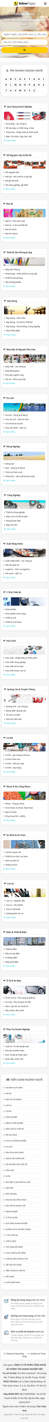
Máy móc (9, 1188)
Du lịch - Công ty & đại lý (16, 415)
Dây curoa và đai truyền (17, 516)
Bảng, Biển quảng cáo (16, 710)
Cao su (10, 883)
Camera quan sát (13, 852)
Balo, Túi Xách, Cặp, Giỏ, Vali (19, 136)
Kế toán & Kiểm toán (14, 1050)
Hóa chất (11, 640)
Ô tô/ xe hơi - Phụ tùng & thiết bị (20, 997)
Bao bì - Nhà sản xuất (15, 221)
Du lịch (10, 398)
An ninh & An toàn (15, 835)
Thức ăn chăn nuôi (13, 472)
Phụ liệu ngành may (14, 375)
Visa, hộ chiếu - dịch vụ (15, 427)
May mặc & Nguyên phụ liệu (20, 349)
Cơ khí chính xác (12, 759)
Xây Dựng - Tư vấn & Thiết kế (19, 322)
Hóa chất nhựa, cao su (15, 670)
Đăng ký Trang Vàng (15, 1353)
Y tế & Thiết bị (13, 592)
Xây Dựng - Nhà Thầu (15, 318)
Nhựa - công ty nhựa (14, 803)
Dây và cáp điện (12, 953)
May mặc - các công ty (15, 366)
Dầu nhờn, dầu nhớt (14, 1010)
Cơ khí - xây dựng (13, 767)
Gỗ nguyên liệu (12, 172)
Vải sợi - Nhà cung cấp (15, 379)
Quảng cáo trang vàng (28, 1315)
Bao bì (9, 203)
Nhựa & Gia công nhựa (18, 786)
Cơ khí (9, 737)
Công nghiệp (13, 495)
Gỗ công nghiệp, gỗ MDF (16, 185)
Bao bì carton (11, 233)
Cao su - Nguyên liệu (15, 900)
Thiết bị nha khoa (13, 622)
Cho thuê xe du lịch (14, 423)
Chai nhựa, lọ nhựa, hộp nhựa (19, 807)
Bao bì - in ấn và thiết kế (16, 225)
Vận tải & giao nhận (15, 1152)
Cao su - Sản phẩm (14, 905)
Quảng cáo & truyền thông (21, 689)
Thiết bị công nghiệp (15, 512)
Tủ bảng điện (11, 957)
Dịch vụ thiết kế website (27, 1331)
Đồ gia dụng (11, 1135)
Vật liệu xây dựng (13, 1265)
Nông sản (9, 463)
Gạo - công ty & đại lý (15, 468)
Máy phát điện (12, 962)
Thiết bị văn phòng (14, 278)
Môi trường (11, 1194)
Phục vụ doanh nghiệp (18, 1029)
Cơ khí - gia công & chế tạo (17, 755)
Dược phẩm (10, 609)
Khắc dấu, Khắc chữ (14, 1059)
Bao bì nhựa (10, 229)
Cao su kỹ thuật (13, 909)
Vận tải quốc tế (12, 565)
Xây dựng (12, 301)
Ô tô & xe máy (13, 980)
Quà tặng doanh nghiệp (19, 106)
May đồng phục (12, 370)
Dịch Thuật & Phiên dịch (16, 1054)
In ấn (8, 1176)
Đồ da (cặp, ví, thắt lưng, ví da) (20, 128)
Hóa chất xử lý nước (14, 666)
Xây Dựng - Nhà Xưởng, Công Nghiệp (23, 326)
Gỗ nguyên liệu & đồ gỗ (18, 155)
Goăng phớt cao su (15, 913)
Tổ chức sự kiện (13, 714)
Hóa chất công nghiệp (15, 662)
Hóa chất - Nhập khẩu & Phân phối (21, 657)
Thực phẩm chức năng (15, 613)
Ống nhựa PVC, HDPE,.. (16, 816)
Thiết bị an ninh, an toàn (16, 856)
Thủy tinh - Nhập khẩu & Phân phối (22, 132)
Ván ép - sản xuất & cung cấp (18, 176)
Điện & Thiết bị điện (16, 932)
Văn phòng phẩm (13, 282)
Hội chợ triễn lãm (14, 719)
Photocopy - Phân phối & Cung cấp (21, 273)
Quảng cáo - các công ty (17, 706)
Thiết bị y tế (10, 617)
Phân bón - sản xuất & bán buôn (20, 476)
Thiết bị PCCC (11, 864)
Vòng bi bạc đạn (13, 520)
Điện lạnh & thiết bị (15, 1129)
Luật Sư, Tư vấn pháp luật (17, 1046)
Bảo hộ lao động (13, 1099)
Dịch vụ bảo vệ (12, 860)
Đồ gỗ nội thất (12, 180)
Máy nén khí (11, 524)
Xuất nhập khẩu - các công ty (18, 560)
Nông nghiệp (13, 446)
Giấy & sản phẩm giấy (15, 1158)
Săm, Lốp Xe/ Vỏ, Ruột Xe (16, 1006)
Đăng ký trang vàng (28, 1299)
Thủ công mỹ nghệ (14, 1247)
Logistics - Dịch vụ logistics (17, 569)
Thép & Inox (11, 1241)
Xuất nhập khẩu (14, 543)
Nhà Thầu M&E (13, 330)
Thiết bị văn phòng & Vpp (19, 252)
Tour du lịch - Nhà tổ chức (17, 419)
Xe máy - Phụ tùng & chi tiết (18, 1002)
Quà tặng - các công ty (16, 123)
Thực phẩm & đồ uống (16, 1253)
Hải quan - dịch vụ (13, 573)
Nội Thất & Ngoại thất (15, 1206)
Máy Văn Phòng (12, 269)
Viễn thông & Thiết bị (15, 1270)
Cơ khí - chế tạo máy (14, 763)
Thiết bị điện (11, 949)
